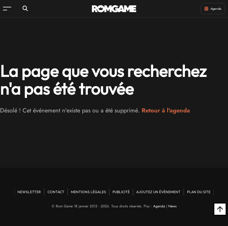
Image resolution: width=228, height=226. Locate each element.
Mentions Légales (88, 192)
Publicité (121, 192)
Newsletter (29, 192)
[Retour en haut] (220, 209)
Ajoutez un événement (158, 192)
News (172, 206)
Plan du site (198, 192)
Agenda (159, 206)
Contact (56, 192)
